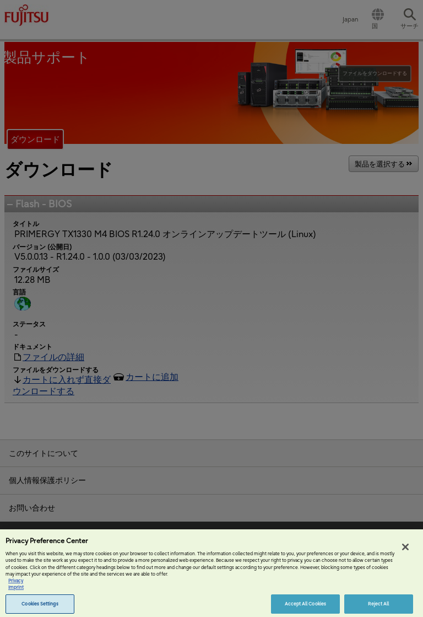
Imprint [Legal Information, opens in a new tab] (16, 592)
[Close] (405, 552)
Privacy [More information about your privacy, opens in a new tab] (15, 585)
